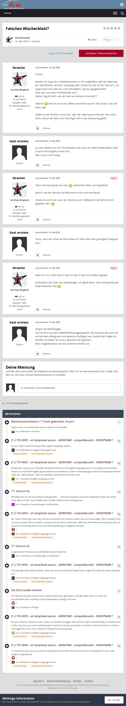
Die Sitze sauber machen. (26, 590)
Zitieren (47, 128)
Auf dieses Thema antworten (101, 53)
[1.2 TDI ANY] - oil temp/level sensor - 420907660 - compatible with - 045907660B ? (62, 440)
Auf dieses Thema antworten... (38, 387)
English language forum (44, 449)
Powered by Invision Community (63, 688)
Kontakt (77, 681)
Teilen (92, 39)
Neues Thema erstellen (61, 53)
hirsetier (25, 37)
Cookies (88, 681)
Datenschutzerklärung (58, 681)
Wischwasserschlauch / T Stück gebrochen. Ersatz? (42, 421)
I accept (114, 699)
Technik (36, 41)
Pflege (35, 607)
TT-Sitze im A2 (20, 491)
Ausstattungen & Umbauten (44, 504)
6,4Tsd (19, 96)
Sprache (38, 681)
